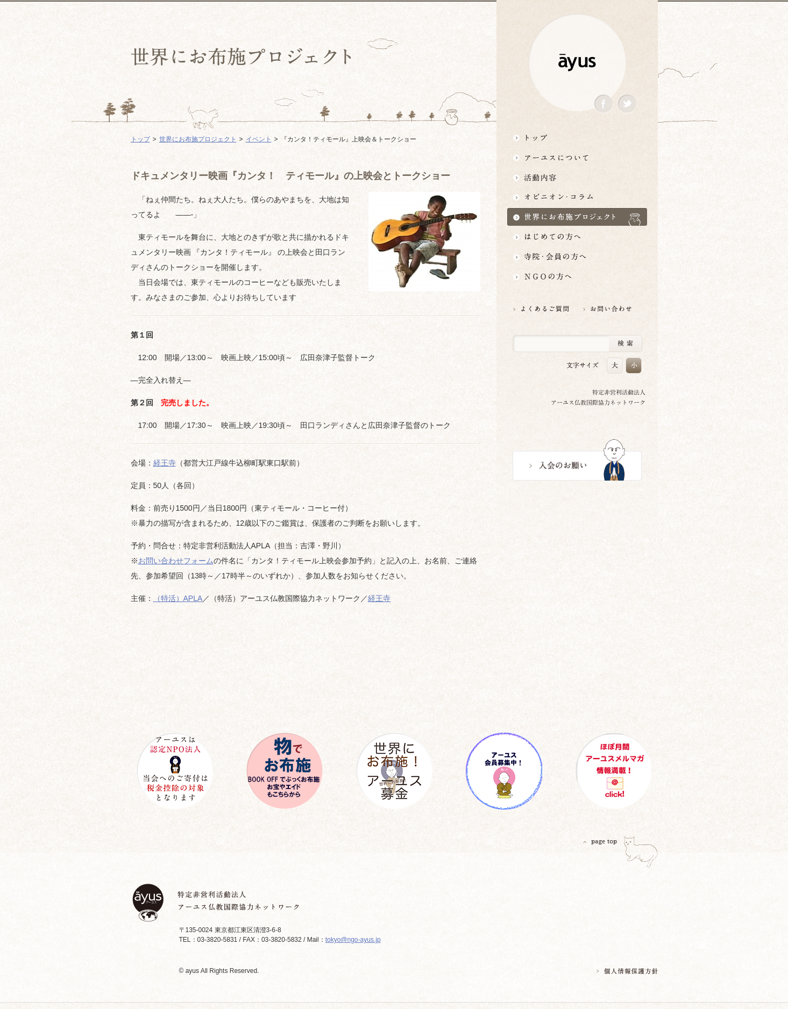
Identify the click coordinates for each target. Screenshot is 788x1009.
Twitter (627, 104)
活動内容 (577, 177)
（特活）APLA (178, 598)
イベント (259, 139)
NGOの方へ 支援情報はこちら (577, 276)
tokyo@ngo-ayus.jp (353, 939)
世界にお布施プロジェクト (198, 139)
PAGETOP (600, 841)
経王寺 (164, 463)
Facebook (603, 104)
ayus (577, 62)
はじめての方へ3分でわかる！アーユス (577, 237)
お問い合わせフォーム (176, 560)
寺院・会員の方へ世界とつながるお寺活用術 (577, 257)
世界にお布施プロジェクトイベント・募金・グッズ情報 (577, 217)
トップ (577, 137)
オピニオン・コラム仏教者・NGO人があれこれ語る (577, 197)
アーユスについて (577, 157)
